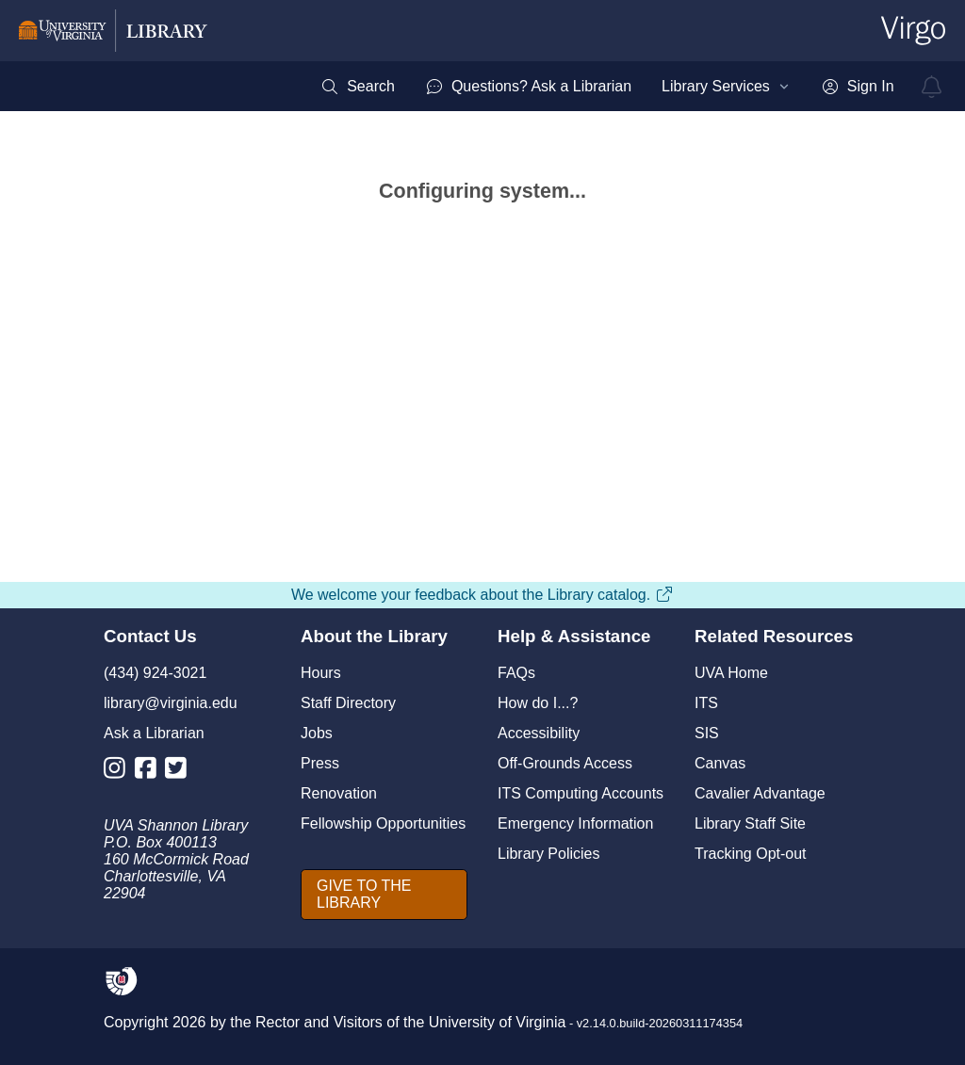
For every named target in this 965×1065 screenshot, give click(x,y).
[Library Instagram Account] (119, 772)
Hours (321, 673)
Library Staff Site (750, 823)
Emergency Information (575, 823)
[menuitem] (357, 87)
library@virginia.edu (170, 703)
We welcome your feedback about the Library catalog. (482, 595)
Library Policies (548, 854)
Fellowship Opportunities (383, 823)
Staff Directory (348, 703)
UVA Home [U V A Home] (731, 673)
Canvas (720, 763)
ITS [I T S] (706, 703)
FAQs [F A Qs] (516, 673)
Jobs (317, 733)
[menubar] (607, 87)
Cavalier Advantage (760, 793)
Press (320, 763)
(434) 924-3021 (155, 673)
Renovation (339, 793)
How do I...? (538, 703)
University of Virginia (497, 1022)
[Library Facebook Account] (150, 772)
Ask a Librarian (154, 733)
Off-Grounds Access (565, 763)
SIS (707, 733)
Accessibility (539, 733)
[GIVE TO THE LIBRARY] (384, 894)
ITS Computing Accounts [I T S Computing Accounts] (580, 793)
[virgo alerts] (932, 87)
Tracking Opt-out (751, 854)
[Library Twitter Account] (180, 772)
